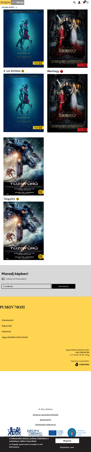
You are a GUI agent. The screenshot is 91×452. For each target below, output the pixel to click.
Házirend (6, 331)
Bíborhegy (53, 71)
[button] (80, 2)
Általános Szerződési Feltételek (45, 415)
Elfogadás (67, 441)
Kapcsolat (7, 326)
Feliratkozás (63, 286)
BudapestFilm (45, 420)
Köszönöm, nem (67, 447)
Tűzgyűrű (9, 198)
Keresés (74, 2)
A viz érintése (12, 70)
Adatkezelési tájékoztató (45, 424)
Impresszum (8, 320)
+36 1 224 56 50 (82, 352)
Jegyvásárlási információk (15, 337)
